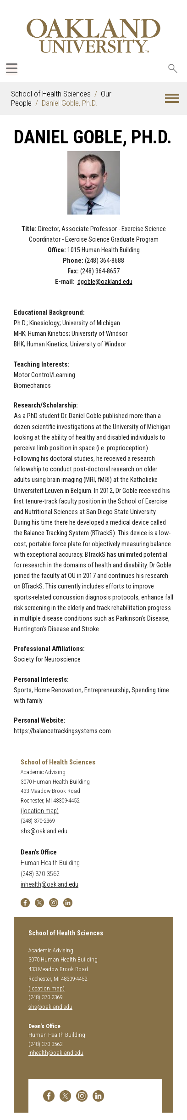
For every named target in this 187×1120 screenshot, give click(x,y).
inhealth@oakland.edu (49, 884)
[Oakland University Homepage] (93, 35)
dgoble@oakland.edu (104, 282)
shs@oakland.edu (44, 831)
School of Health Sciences (51, 93)
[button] (172, 99)
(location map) (40, 811)
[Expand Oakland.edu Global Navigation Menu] (12, 68)
